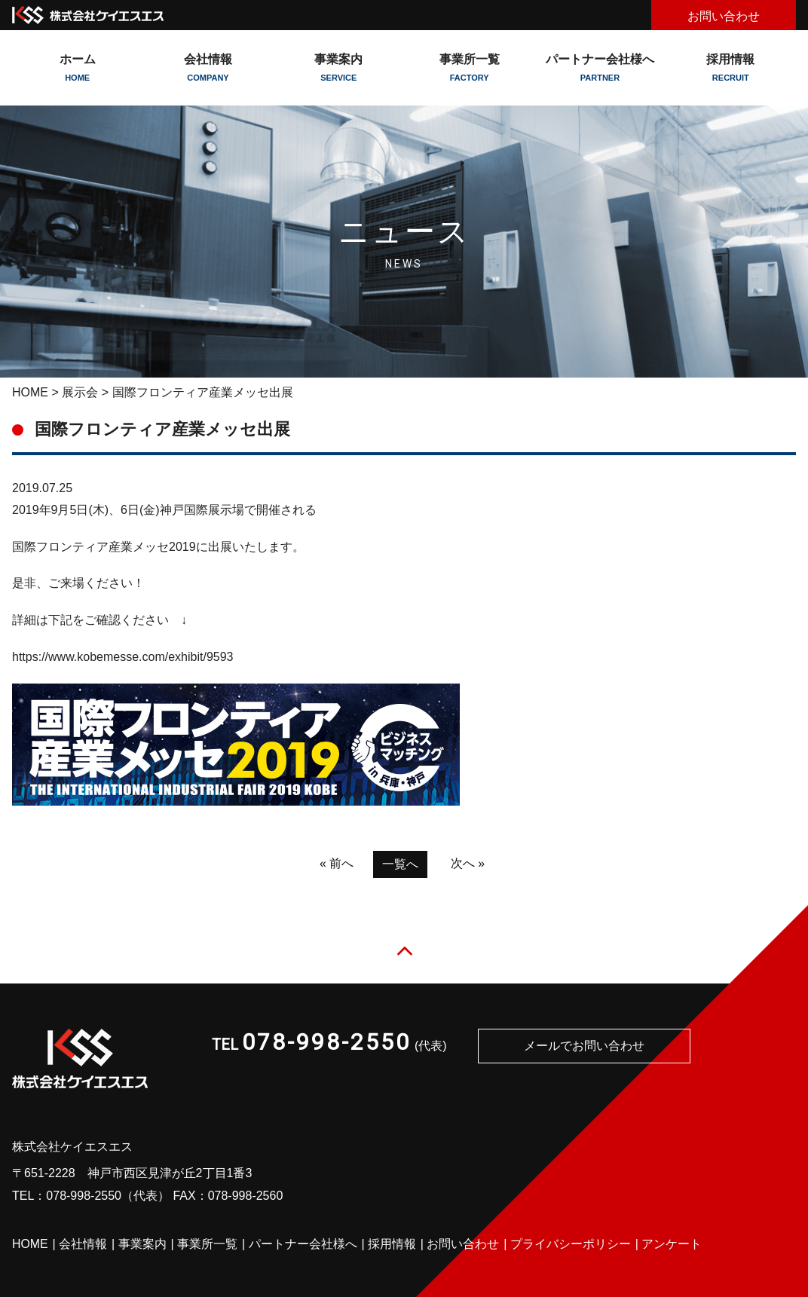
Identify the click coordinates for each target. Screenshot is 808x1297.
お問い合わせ (723, 16)
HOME (30, 392)
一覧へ (400, 864)
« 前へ (337, 863)
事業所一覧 (469, 68)
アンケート (672, 1244)
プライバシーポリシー (570, 1244)
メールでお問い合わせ (584, 1046)
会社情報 (83, 1244)
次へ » (468, 863)
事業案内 (142, 1244)
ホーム (77, 68)
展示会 (80, 392)
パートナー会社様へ (599, 68)
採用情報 (731, 68)
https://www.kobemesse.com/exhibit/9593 (122, 656)
